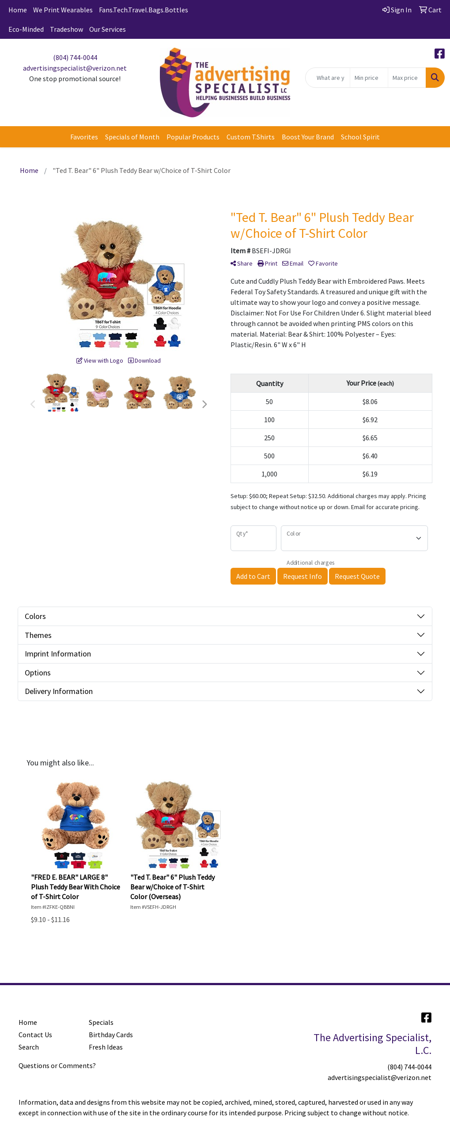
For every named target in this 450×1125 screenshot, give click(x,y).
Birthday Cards (111, 1034)
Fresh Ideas (106, 1046)
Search (29, 1046)
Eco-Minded (26, 29)
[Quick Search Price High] (407, 78)
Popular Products (192, 136)
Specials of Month (132, 136)
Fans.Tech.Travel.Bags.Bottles (143, 9)
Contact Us (35, 1034)
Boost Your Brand (308, 136)
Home (17, 9)
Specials (101, 1022)
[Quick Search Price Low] (369, 78)
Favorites (84, 136)
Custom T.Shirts (251, 136)
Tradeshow (66, 29)
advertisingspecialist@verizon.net (75, 68)
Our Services (107, 29)
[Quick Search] (327, 78)
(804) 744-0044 (75, 57)
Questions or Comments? (57, 1065)
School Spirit (360, 136)
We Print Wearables (63, 9)
